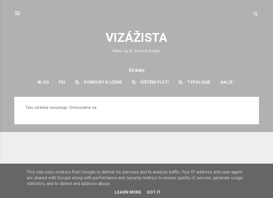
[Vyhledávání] (255, 15)
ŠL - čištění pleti (150, 82)
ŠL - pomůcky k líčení (98, 82)
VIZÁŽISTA (136, 37)
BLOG (43, 82)
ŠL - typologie (194, 82)
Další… (228, 82)
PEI (62, 82)
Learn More (128, 192)
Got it (154, 192)
